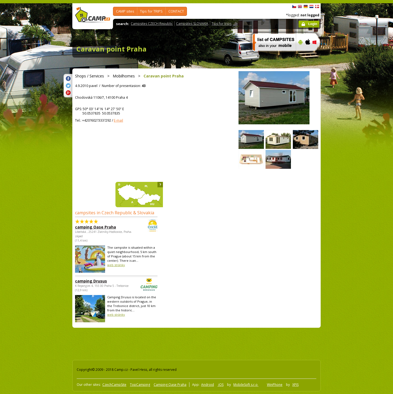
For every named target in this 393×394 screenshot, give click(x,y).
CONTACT (176, 11)
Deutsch (305, 6)
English (300, 6)
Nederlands (311, 6)
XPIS (295, 384)
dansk (317, 6)
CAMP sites (125, 11)
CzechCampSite (114, 384)
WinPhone (274, 384)
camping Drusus (101, 281)
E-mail (118, 120)
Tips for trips (221, 23)
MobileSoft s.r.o (245, 384)
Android (207, 384)
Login (312, 24)
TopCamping (140, 384)
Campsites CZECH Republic (152, 23)
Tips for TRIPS (151, 11)
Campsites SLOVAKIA (192, 23)
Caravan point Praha (111, 48)
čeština (294, 6)
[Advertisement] (343, 167)
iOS (221, 384)
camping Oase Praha (101, 227)
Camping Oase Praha (170, 384)
